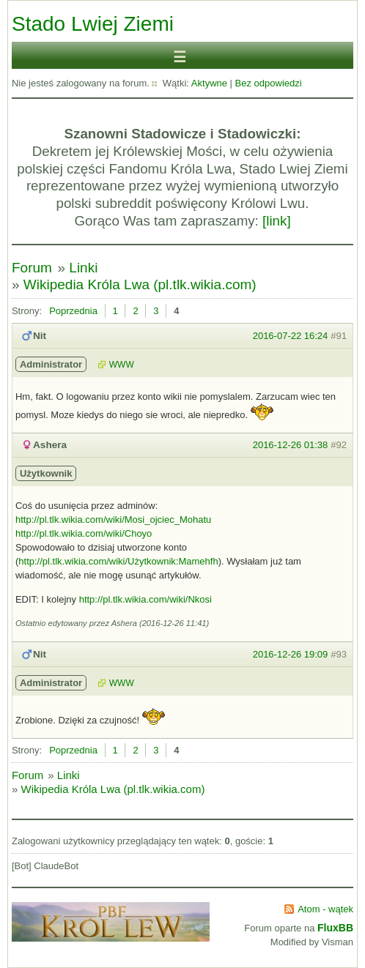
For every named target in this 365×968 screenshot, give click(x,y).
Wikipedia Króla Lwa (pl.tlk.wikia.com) (140, 284)
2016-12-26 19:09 (290, 654)
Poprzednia (73, 310)
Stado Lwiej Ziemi (93, 23)
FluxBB (335, 928)
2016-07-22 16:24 (290, 335)
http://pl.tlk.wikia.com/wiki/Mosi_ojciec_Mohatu (113, 519)
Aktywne (209, 83)
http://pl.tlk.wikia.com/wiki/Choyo (83, 533)
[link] (276, 220)
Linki (83, 267)
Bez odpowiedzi (268, 83)
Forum (32, 267)
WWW (121, 365)
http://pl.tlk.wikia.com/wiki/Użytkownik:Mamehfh (118, 561)
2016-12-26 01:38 (290, 444)
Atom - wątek (325, 909)
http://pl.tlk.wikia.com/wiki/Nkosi (145, 599)
